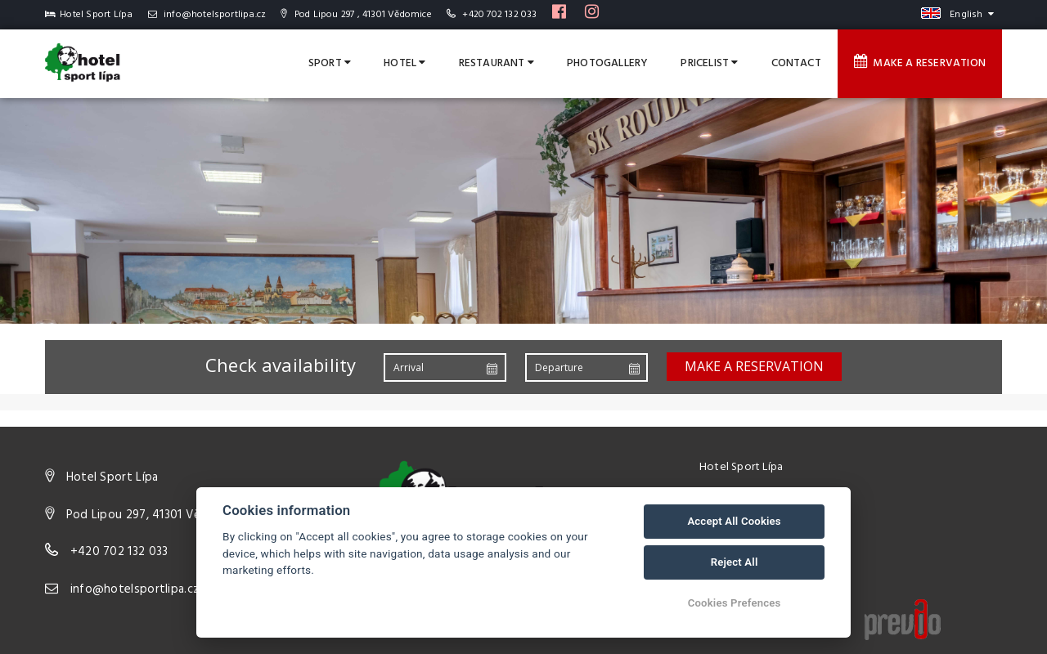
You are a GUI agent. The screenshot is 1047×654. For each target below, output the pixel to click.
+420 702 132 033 (499, 15)
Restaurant (496, 63)
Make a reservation (920, 63)
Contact (796, 63)
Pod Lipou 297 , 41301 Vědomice (356, 15)
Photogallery (607, 63)
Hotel (404, 63)
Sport (329, 63)
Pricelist (709, 63)
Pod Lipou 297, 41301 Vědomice (153, 515)
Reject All (734, 562)
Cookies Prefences (734, 603)
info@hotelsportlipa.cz (207, 15)
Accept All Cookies (733, 521)
